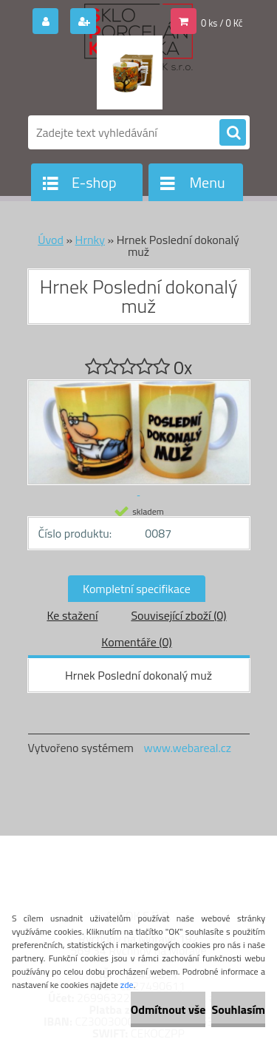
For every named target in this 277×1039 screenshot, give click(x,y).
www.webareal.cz (187, 748)
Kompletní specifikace (137, 589)
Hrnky (90, 239)
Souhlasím (238, 1009)
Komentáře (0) (136, 642)
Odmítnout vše (168, 1009)
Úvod (51, 239)
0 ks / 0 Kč (222, 23)
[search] (232, 133)
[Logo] (129, 72)
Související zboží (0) (178, 615)
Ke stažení (72, 615)
